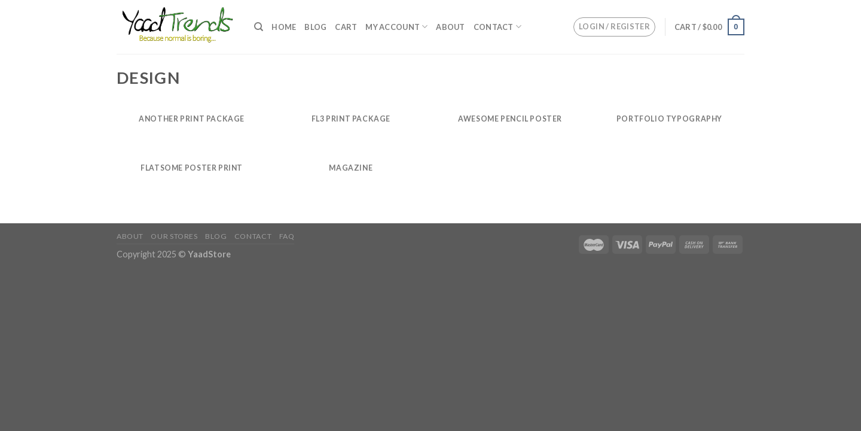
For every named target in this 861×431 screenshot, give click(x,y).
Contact (497, 26)
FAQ (287, 236)
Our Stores (174, 236)
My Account (396, 26)
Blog (315, 27)
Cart (346, 27)
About (450, 27)
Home (283, 27)
